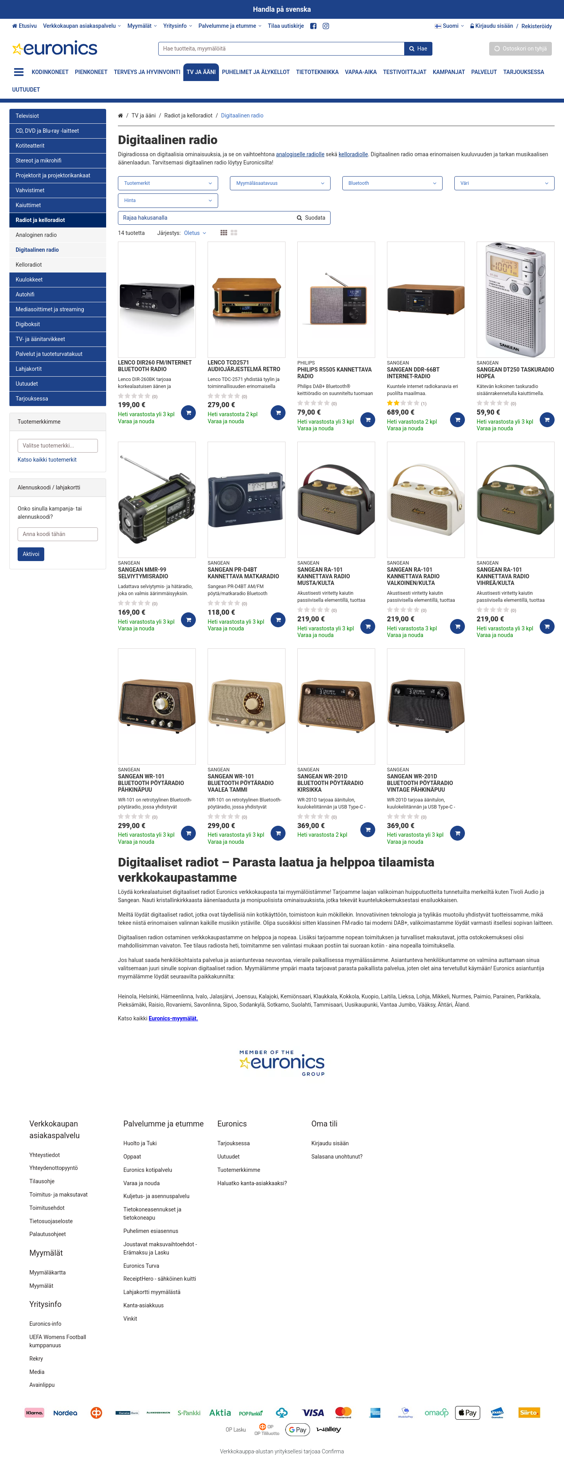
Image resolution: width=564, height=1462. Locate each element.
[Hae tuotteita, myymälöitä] (295, 48)
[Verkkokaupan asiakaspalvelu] (82, 26)
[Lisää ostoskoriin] (188, 412)
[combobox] (295, 48)
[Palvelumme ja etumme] (230, 26)
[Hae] (418, 48)
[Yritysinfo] (177, 26)
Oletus (195, 233)
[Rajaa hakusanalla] (224, 218)
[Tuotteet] (19, 72)
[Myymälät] (142, 26)
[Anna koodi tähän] (58, 534)
